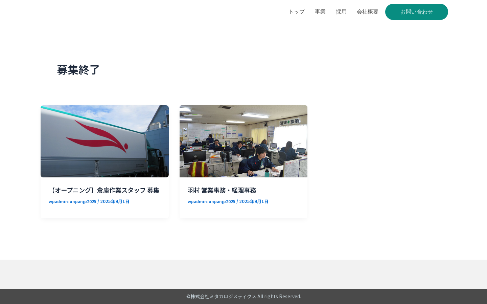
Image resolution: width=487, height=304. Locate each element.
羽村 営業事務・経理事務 (226, 190)
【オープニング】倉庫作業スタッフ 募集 (103, 194)
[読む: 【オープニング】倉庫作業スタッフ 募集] (105, 140)
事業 (320, 12)
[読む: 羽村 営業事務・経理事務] (244, 140)
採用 (341, 12)
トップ (296, 12)
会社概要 (367, 12)
